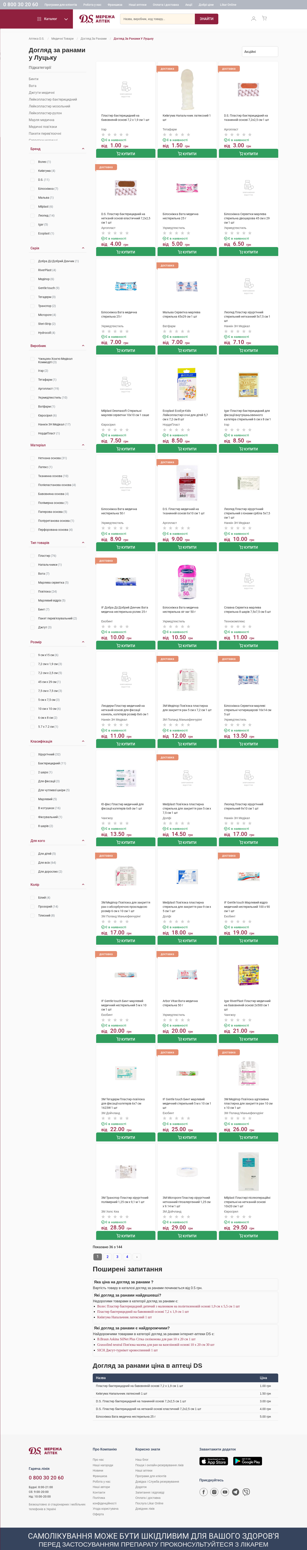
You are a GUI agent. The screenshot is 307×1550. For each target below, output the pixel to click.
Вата (32, 86)
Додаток (141, 1476)
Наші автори (101, 1476)
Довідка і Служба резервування (157, 1471)
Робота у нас (92, 5)
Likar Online (228, 5)
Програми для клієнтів (61, 5)
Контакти (99, 1481)
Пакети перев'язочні (45, 134)
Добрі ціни (206, 5)
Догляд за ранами (94, 38)
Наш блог (142, 1449)
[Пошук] (206, 20)
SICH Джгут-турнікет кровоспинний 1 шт (127, 1339)
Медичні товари (62, 38)
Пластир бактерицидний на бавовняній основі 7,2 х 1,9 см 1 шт (143, 1301)
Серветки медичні (43, 140)
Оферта (98, 1503)
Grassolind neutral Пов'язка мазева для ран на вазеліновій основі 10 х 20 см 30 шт (155, 1334)
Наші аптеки (137, 5)
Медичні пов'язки (43, 127)
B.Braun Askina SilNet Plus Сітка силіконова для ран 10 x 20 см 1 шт (146, 1328)
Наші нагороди (103, 1454)
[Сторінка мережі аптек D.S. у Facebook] (203, 1482)
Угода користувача (105, 1498)
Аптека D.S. (36, 38)
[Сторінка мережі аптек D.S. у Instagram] (214, 1482)
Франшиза (115, 5)
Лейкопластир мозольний (49, 106)
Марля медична (41, 120)
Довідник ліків (145, 1498)
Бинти (33, 79)
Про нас (98, 1449)
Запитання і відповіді (149, 1481)
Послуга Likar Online (149, 1492)
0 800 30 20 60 (20, 5)
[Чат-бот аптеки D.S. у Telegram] (235, 1482)
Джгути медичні (42, 93)
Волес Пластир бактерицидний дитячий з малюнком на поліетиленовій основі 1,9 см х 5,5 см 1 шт (168, 1295)
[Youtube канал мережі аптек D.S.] (225, 1482)
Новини (98, 1460)
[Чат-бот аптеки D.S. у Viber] (246, 1482)
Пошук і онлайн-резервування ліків (159, 1454)
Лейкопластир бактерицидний (53, 99)
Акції (188, 5)
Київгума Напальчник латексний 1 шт (124, 1306)
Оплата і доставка (166, 5)
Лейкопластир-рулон (45, 113)
